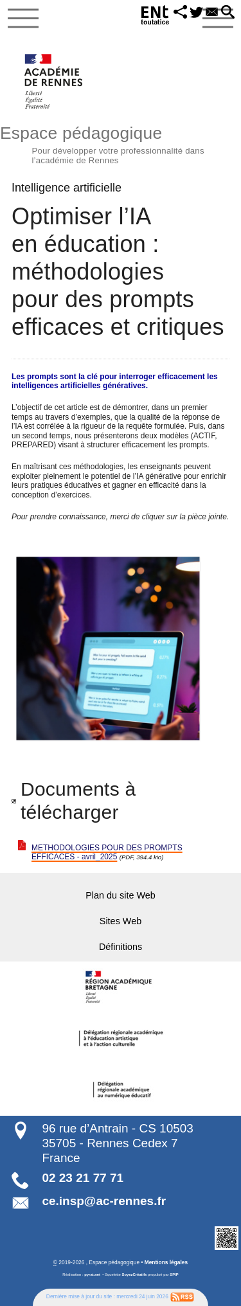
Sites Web (120, 921)
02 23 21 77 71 (82, 1178)
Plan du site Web (120, 895)
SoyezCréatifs (134, 1274)
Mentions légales (166, 1262)
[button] (180, 13)
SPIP (174, 1274)
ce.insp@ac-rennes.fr (104, 1201)
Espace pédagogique (120, 143)
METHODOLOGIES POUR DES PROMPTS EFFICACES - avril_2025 (107, 852)
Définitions (120, 947)
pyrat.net (92, 1274)
